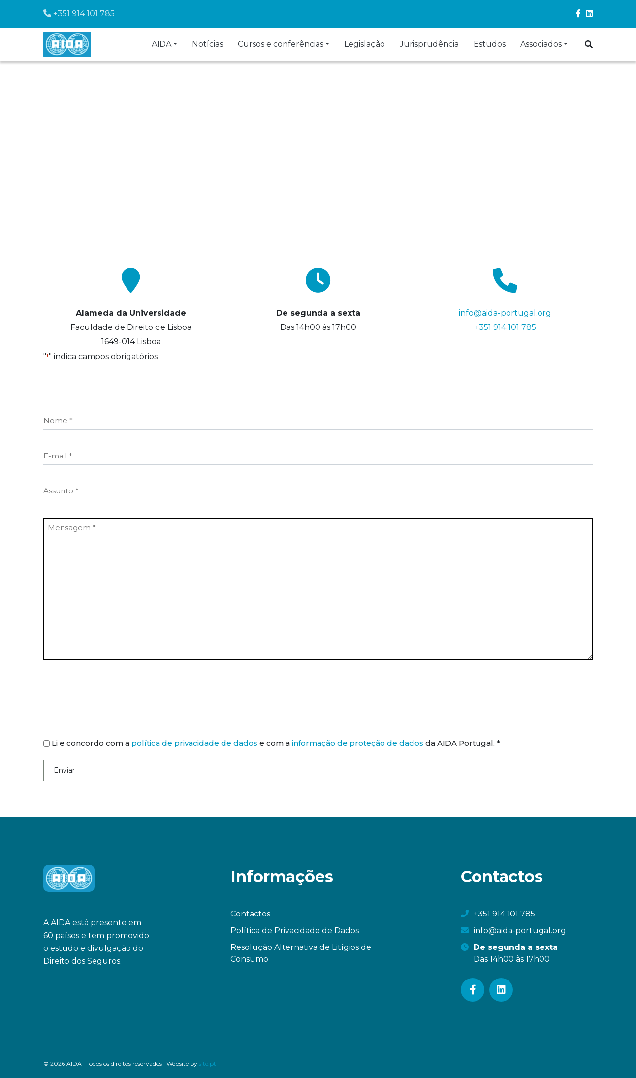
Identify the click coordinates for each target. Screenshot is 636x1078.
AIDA (161, 44)
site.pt (207, 1063)
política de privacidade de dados (194, 743)
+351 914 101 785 (79, 13)
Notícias (207, 44)
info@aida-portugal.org (505, 313)
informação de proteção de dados (357, 743)
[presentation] (118, 700)
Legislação (364, 44)
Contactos (250, 913)
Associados (541, 44)
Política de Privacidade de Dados (294, 930)
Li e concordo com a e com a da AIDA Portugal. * (276, 743)
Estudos (490, 44)
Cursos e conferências (280, 44)
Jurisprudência (429, 44)
